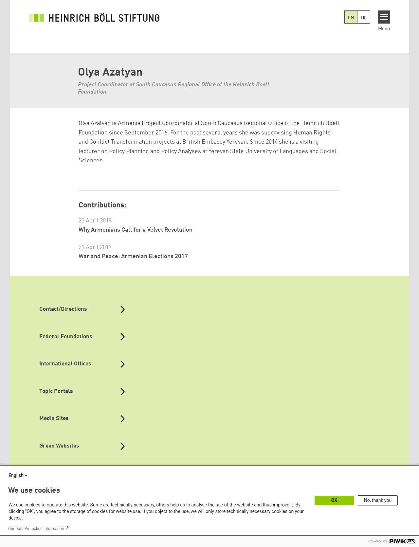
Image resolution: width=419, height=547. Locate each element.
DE (364, 17)
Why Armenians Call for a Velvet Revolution (135, 230)
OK (334, 500)
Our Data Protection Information (36, 528)
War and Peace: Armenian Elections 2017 (133, 256)
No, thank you (378, 500)
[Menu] (384, 17)
